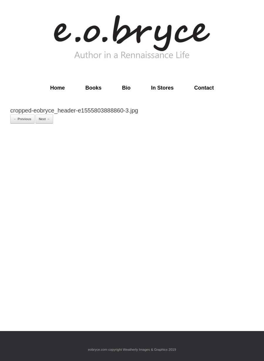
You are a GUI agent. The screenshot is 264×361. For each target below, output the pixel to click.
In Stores (162, 88)
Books (93, 88)
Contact (204, 88)
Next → (44, 119)
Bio (126, 88)
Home (57, 88)
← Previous (22, 119)
